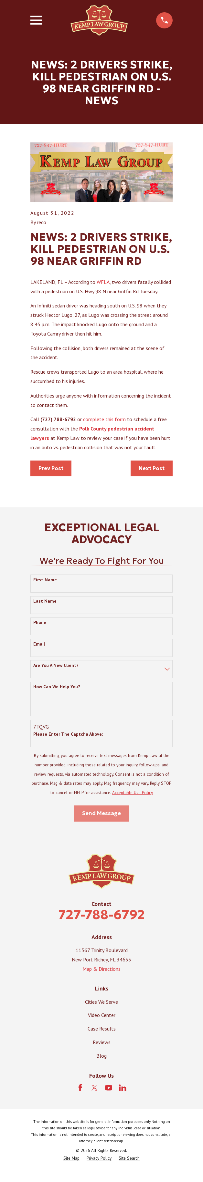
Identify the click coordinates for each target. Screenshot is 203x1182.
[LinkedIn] (122, 1087)
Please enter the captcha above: (68, 734)
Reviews (102, 1042)
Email (39, 644)
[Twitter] (94, 1087)
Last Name (45, 601)
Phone (39, 622)
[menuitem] (71, 1158)
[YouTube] (108, 1087)
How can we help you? (56, 687)
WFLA (103, 282)
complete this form (104, 419)
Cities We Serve (101, 1002)
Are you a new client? (56, 665)
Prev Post (50, 468)
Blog (101, 1055)
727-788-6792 (101, 915)
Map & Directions (101, 969)
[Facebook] (80, 1087)
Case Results (102, 1028)
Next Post (152, 468)
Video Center (101, 1015)
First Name (45, 580)
